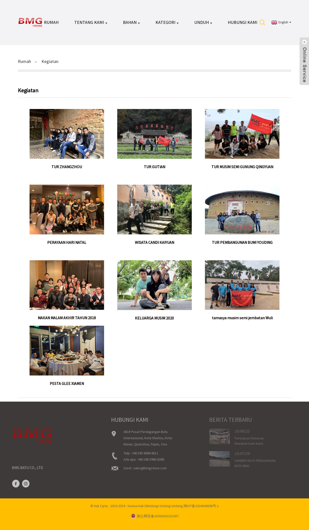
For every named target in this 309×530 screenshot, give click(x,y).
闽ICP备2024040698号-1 (201, 506)
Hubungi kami (242, 22)
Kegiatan (49, 61)
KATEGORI (167, 22)
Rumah (51, 22)
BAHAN (131, 22)
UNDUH (203, 22)
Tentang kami (90, 22)
